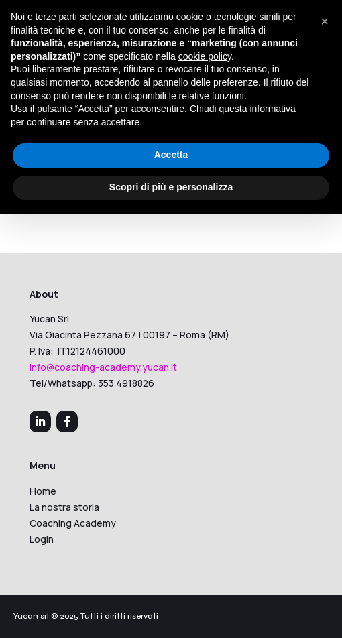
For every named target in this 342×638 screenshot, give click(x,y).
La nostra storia (64, 507)
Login (42, 539)
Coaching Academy (73, 523)
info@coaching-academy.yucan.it (103, 367)
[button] (324, 21)
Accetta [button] (171, 154)
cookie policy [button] (204, 56)
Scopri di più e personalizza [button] (171, 187)
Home (43, 491)
